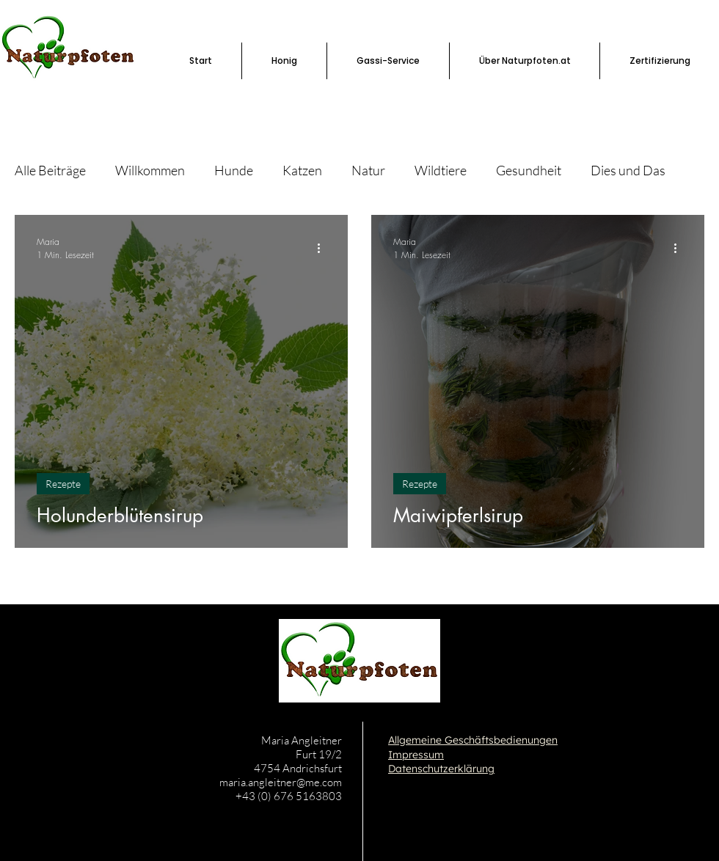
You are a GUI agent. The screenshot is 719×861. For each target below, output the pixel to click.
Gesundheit (528, 170)
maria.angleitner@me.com (280, 782)
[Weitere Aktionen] (323, 248)
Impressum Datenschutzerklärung (441, 762)
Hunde (233, 170)
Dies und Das (628, 170)
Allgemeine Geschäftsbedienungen (473, 740)
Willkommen (150, 170)
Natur (368, 170)
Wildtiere (441, 170)
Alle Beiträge (50, 170)
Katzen (302, 170)
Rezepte (63, 483)
